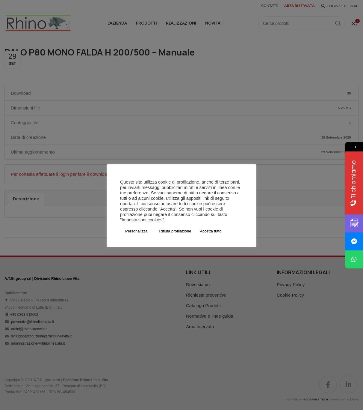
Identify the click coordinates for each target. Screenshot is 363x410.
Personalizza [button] (136, 231)
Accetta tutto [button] (210, 231)
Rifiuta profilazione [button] (175, 231)
